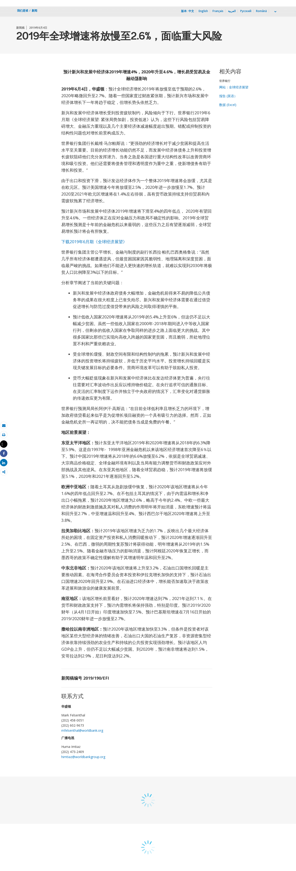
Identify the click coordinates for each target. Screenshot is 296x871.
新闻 (34, 10)
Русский (245, 11)
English (203, 11)
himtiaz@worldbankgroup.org (83, 757)
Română (261, 11)
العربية (232, 11)
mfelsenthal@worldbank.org (82, 730)
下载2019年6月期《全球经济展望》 (94, 241)
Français (218, 11)
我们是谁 (22, 10)
